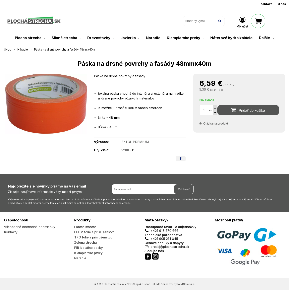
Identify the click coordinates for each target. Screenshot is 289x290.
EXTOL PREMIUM (135, 142)
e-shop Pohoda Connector (157, 284)
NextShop (133, 284)
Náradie (80, 258)
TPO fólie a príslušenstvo (93, 237)
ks (210, 110)
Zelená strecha (85, 242)
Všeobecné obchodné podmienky (29, 227)
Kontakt (266, 4)
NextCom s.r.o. (186, 284)
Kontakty (10, 232)
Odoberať (183, 189)
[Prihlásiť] (242, 21)
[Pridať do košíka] (248, 110)
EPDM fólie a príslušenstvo (94, 232)
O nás (282, 4)
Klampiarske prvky (88, 253)
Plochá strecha (85, 227)
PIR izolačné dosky (88, 248)
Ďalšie (266, 38)
